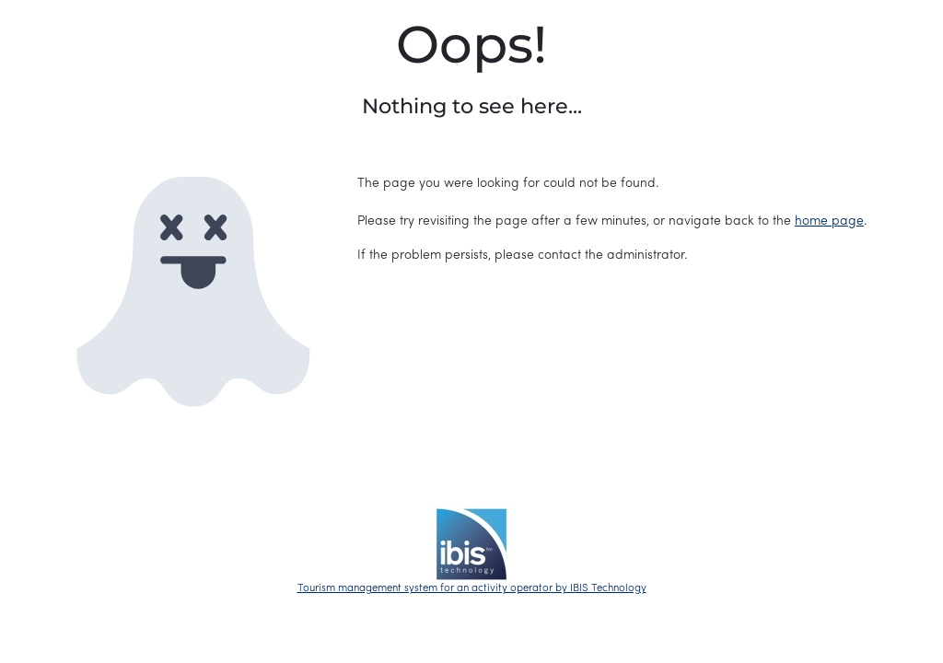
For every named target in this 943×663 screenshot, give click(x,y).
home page (829, 221)
